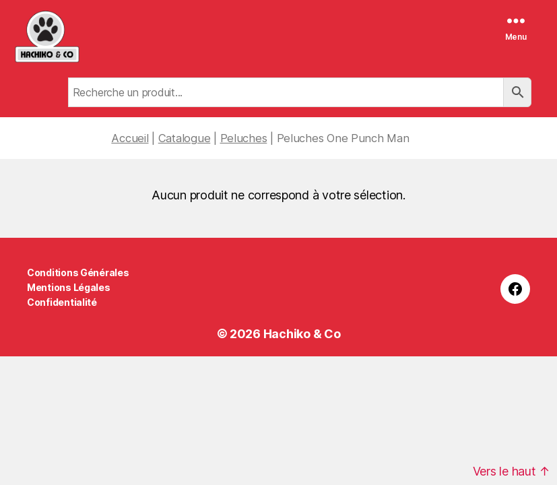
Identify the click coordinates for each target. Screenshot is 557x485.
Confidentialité (62, 302)
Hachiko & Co (302, 334)
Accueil (129, 138)
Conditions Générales (78, 272)
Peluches (243, 138)
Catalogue (184, 138)
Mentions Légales (68, 287)
